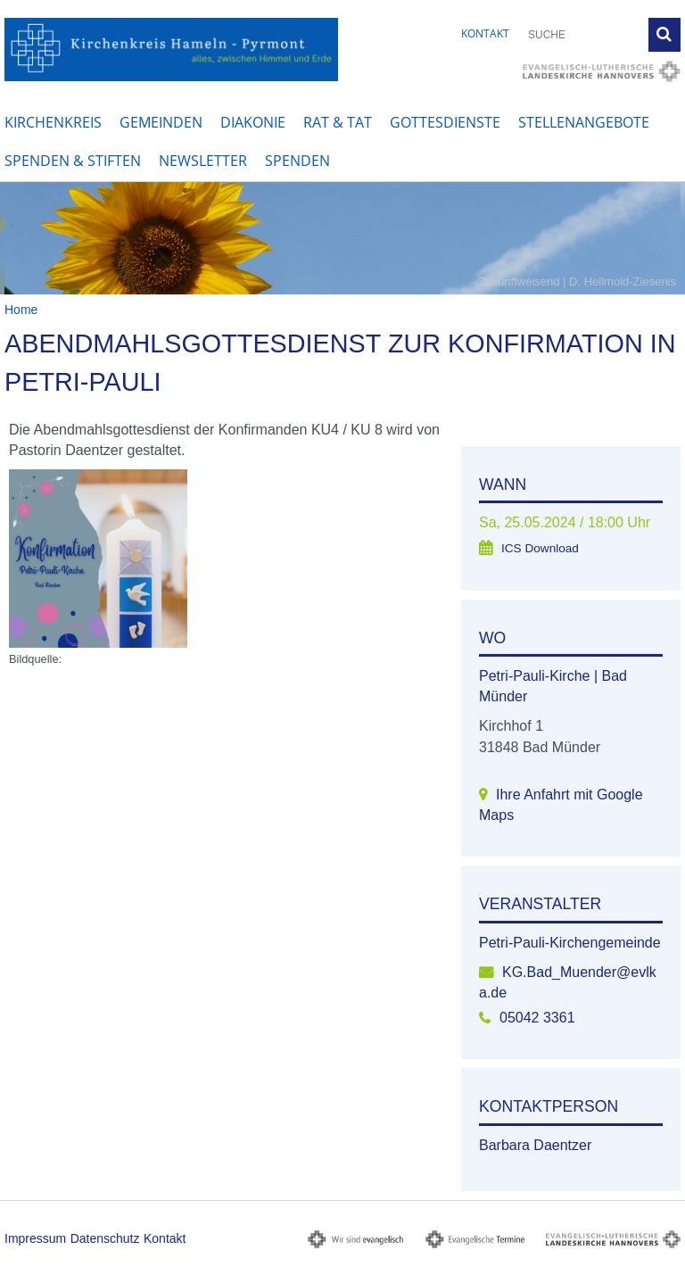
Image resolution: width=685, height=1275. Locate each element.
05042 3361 (537, 1017)
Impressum (35, 1238)
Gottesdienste (445, 122)
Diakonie (252, 122)
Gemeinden (161, 122)
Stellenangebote (583, 122)
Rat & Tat (337, 122)
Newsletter (203, 160)
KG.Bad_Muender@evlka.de (567, 982)
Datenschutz (105, 1238)
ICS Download (540, 548)
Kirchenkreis (53, 122)
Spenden (297, 160)
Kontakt (485, 33)
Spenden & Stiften (72, 160)
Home (20, 309)
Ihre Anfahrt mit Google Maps (561, 805)
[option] (342, 238)
